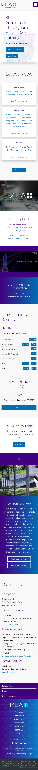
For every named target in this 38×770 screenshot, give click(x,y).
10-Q (3, 364)
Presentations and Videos (18, 296)
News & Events (19, 719)
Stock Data (19, 726)
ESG (19, 733)
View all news (19, 170)
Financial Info (19, 723)
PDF (34, 344)
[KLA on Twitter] (16, 744)
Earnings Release (7, 344)
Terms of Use (31, 767)
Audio (12, 235)
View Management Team (19, 559)
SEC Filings (19, 730)
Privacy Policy (10, 753)
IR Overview (19, 712)
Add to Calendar (14, 239)
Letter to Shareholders (9, 349)
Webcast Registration (15, 49)
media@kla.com (8, 672)
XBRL (3, 368)
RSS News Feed (10, 696)
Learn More (12, 56)
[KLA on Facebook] (12, 744)
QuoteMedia (22, 761)
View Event (22, 235)
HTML (25, 344)
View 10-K (19, 407)
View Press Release (18, 101)
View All (27, 239)
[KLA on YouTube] (25, 744)
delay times (29, 763)
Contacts (7, 691)
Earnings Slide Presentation (10, 354)
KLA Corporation (22, 748)
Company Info (19, 715)
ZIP (34, 368)
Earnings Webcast (7, 339)
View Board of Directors (19, 565)
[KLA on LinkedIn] (21, 744)
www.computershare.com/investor (17, 656)
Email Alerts (8, 686)
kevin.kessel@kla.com (11, 624)
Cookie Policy (21, 753)
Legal (30, 753)
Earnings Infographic (8, 359)
